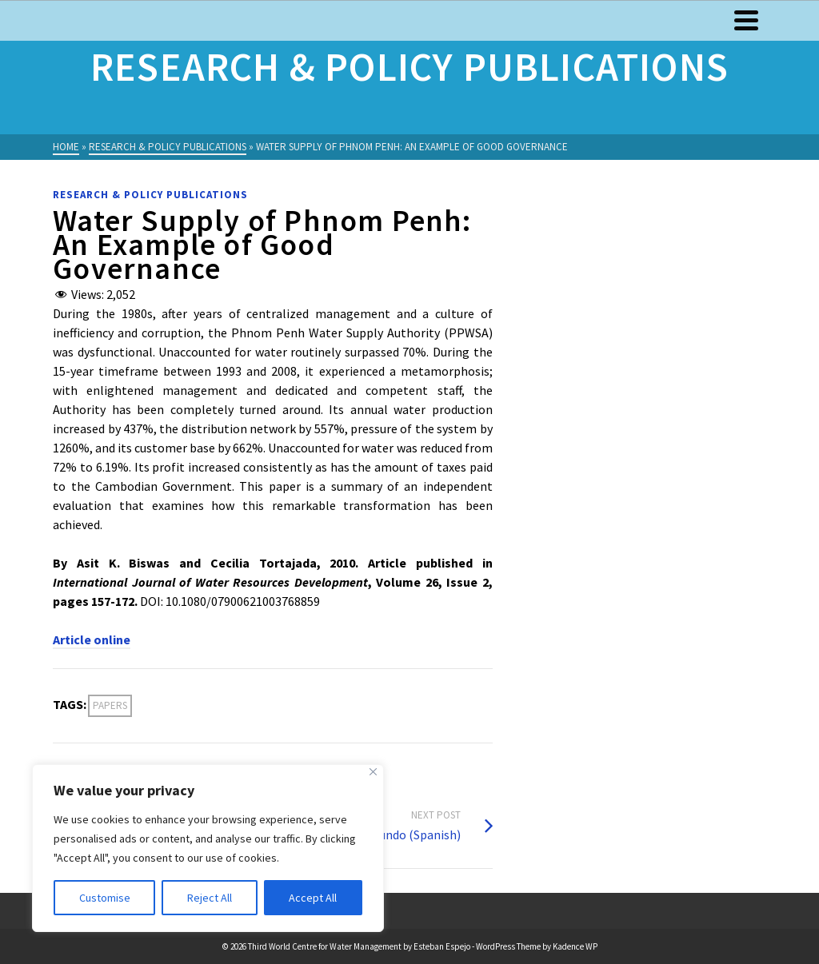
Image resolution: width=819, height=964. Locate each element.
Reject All (209, 897)
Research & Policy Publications (150, 194)
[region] (208, 848)
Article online (91, 639)
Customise (104, 897)
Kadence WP (575, 946)
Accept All (313, 897)
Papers (110, 705)
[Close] (373, 771)
